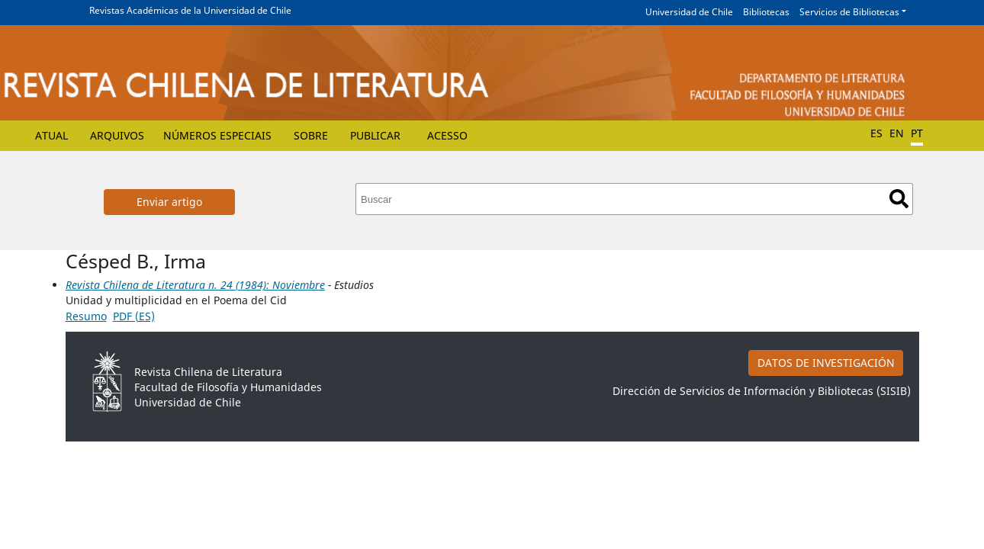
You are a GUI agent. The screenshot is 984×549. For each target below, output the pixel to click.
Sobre (311, 135)
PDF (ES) (134, 316)
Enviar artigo (169, 201)
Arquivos (117, 135)
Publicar (375, 135)
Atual (51, 135)
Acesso (447, 135)
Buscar (898, 198)
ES (876, 133)
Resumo (86, 316)
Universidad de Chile (689, 11)
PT (917, 133)
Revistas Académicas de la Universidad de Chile (190, 10)
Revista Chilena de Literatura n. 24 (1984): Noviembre (195, 285)
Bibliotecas (766, 11)
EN (896, 133)
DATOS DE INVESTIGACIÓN (826, 362)
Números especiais (217, 135)
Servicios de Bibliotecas (849, 11)
